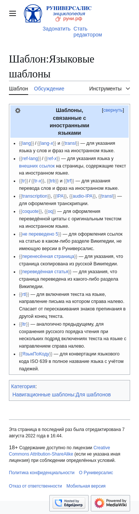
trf (69, 180)
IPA (59, 196)
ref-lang (30, 158)
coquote (30, 211)
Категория (23, 386)
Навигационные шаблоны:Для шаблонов (62, 395)
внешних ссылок (36, 166)
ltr (24, 324)
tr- (37, 180)
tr (23, 180)
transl (70, 143)
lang (26, 143)
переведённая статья (45, 271)
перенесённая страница (48, 256)
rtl (24, 294)
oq (50, 211)
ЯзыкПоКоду (35, 354)
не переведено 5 (40, 234)
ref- (52, 158)
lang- (46, 143)
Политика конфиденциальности (42, 472)
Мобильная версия (86, 486)
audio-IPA (82, 196)
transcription (35, 196)
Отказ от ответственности (35, 486)
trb (53, 180)
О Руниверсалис (96, 472)
